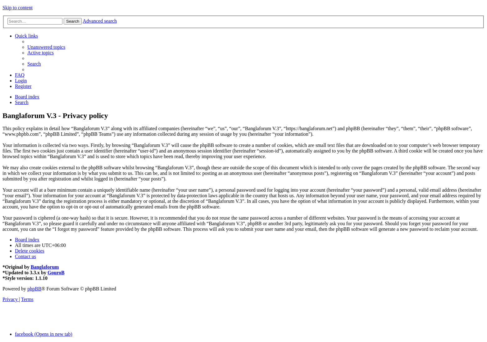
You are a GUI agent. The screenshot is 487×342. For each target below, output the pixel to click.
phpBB (34, 288)
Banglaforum (45, 267)
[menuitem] (46, 47)
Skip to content (17, 7)
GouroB (56, 272)
